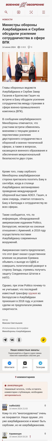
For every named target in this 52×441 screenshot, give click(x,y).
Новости (7, 19)
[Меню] (43, 12)
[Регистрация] (31, 12)
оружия (32, 293)
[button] (18, 12)
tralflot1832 (14, 405)
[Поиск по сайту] (6, 12)
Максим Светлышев (12, 323)
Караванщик (15, 434)
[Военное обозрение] (25, 5)
